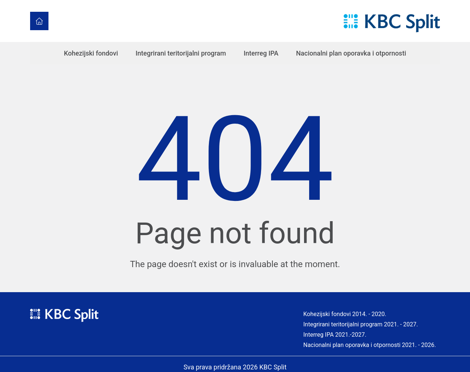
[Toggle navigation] (339, 21)
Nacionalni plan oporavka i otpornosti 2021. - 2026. (369, 344)
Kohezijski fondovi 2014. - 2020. (344, 314)
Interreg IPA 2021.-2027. (334, 334)
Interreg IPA (261, 53)
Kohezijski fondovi (91, 53)
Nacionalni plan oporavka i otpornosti (351, 53)
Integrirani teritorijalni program (180, 53)
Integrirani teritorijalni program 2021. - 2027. (360, 324)
